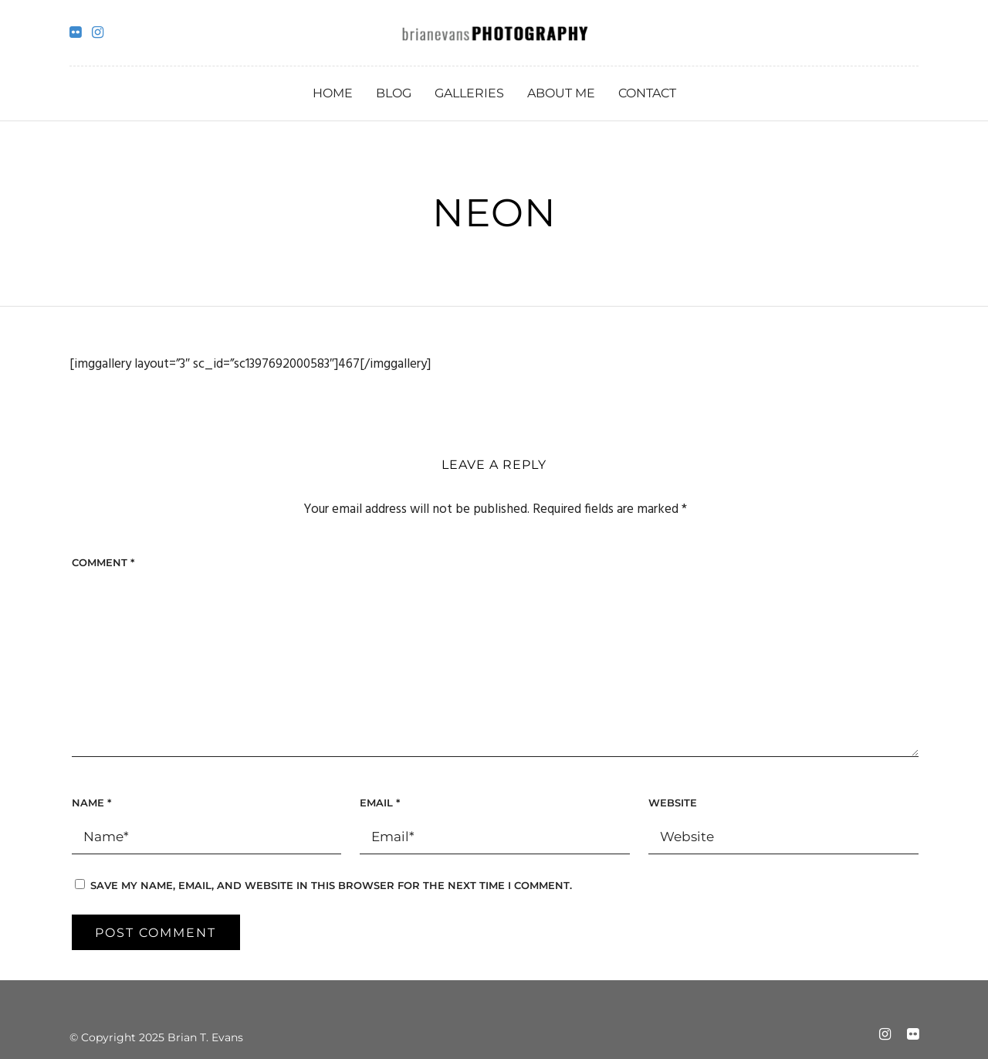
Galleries (469, 93)
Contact (647, 93)
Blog (393, 93)
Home (333, 93)
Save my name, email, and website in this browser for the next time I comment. (331, 885)
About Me (561, 93)
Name (91, 802)
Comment (103, 562)
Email (380, 802)
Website (672, 802)
